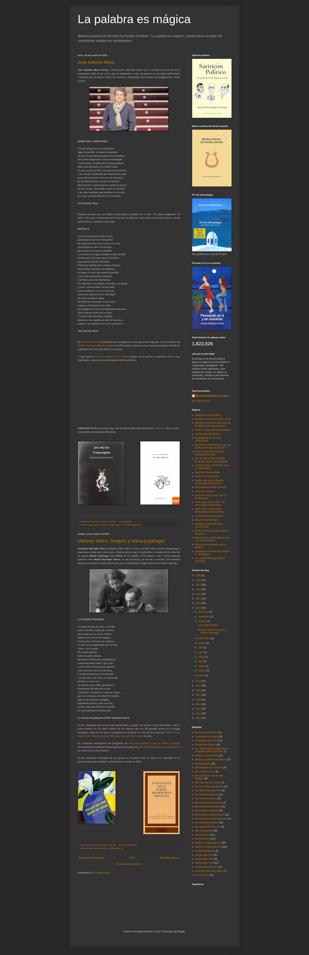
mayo (201, 656)
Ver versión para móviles (129, 864)
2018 (199, 681)
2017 (199, 685)
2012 (199, 708)
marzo (202, 666)
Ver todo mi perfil (201, 401)
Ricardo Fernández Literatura (212, 395)
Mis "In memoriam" (205, 771)
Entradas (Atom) (101, 872)
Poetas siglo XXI (132, 525)
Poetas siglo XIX (203, 855)
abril (201, 661)
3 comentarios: (125, 521)
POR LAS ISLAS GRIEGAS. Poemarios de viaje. (210, 453)
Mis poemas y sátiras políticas (210, 487)
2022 (199, 594)
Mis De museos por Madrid (209, 786)
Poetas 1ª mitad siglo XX (112, 848)
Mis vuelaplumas (203, 830)
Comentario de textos (206, 740)
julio (200, 647)
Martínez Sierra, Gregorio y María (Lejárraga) (121, 540)
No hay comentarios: (128, 845)
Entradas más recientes (91, 857)
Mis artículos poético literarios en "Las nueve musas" (212, 539)
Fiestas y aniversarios (206, 755)
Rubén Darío (172, 732)
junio (201, 652)
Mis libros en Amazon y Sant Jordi (213, 419)
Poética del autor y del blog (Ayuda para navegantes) (209, 482)
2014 (199, 699)
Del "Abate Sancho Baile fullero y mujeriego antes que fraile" (212, 750)
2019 (199, 608)
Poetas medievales (205, 850)
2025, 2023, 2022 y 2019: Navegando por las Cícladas (210, 510)
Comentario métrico (205, 744)
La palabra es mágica (134, 19)
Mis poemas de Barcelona (208, 802)
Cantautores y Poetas (206, 736)
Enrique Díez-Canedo (132, 735)
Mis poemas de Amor (206, 798)
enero (201, 675)
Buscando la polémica (206, 732)
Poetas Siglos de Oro (206, 867)
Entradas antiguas (169, 857)
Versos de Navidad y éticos (209, 871)
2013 (199, 704)
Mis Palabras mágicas (206, 794)
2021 (199, 598)
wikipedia (159, 428)
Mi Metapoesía (202, 763)
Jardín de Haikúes (204, 491)
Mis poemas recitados (206, 520)
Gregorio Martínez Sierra (143, 743)
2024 (199, 584)
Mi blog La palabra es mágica (210, 759)
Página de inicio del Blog (208, 415)
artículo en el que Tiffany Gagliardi (96, 345)
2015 (199, 695)
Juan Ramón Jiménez (89, 735)
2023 (199, 589)
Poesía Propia (202, 838)
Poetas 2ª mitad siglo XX (112, 525)
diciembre (203, 611)
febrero (202, 670)
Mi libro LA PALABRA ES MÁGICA (213, 430)
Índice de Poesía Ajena (207, 476)
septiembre (204, 638)
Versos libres (201, 875)
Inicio (132, 857)
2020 (199, 603)
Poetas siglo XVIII (204, 859)
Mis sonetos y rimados (206, 822)
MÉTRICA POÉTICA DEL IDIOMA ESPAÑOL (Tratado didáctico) (212, 424)
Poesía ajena (93, 525)
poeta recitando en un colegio (112, 356)
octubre (202, 621)
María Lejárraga (170, 743)
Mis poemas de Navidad (207, 806)
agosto (202, 643)
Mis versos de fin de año (208, 826)
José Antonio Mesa (96, 62)
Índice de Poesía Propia (207, 472)
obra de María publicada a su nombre (158, 746)
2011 (199, 713)
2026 (199, 575)
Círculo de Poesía (90, 341)
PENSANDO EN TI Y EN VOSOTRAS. (208, 439)
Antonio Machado (110, 735)
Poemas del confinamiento (209, 516)
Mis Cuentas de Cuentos (208, 782)
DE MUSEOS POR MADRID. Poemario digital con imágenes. (211, 460)
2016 (199, 690)
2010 (199, 718)
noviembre (204, 616)
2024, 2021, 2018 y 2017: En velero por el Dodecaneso (210, 503)
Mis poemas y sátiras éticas (209, 814)
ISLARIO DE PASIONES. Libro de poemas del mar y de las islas (213, 446)
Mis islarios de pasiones (207, 790)
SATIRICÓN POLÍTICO (207, 434)
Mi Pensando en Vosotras (208, 767)
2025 (199, 580)
